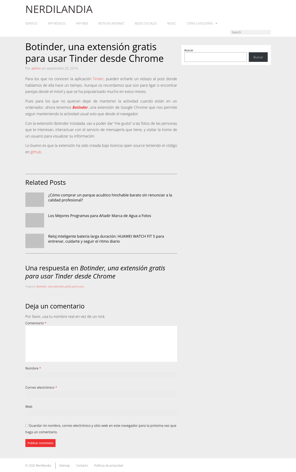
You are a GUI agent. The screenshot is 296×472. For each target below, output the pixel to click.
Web (28, 406)
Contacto (82, 465)
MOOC (171, 23)
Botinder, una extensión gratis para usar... (61, 286)
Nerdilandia (43, 465)
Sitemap (64, 465)
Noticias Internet (111, 23)
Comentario (36, 323)
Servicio (31, 23)
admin (36, 68)
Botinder (80, 107)
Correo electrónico (41, 387)
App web (82, 23)
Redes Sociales (146, 23)
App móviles (57, 23)
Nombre (33, 368)
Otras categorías (202, 23)
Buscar (189, 50)
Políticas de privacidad (108, 465)
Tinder (98, 78)
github (36, 151)
